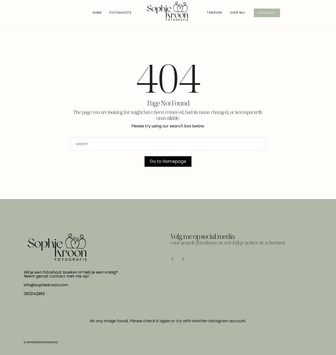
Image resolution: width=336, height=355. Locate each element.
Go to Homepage (168, 161)
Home (97, 13)
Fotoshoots (121, 13)
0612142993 (34, 294)
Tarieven (214, 13)
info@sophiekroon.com (46, 285)
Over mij (237, 13)
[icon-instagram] (184, 259)
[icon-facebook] (173, 259)
